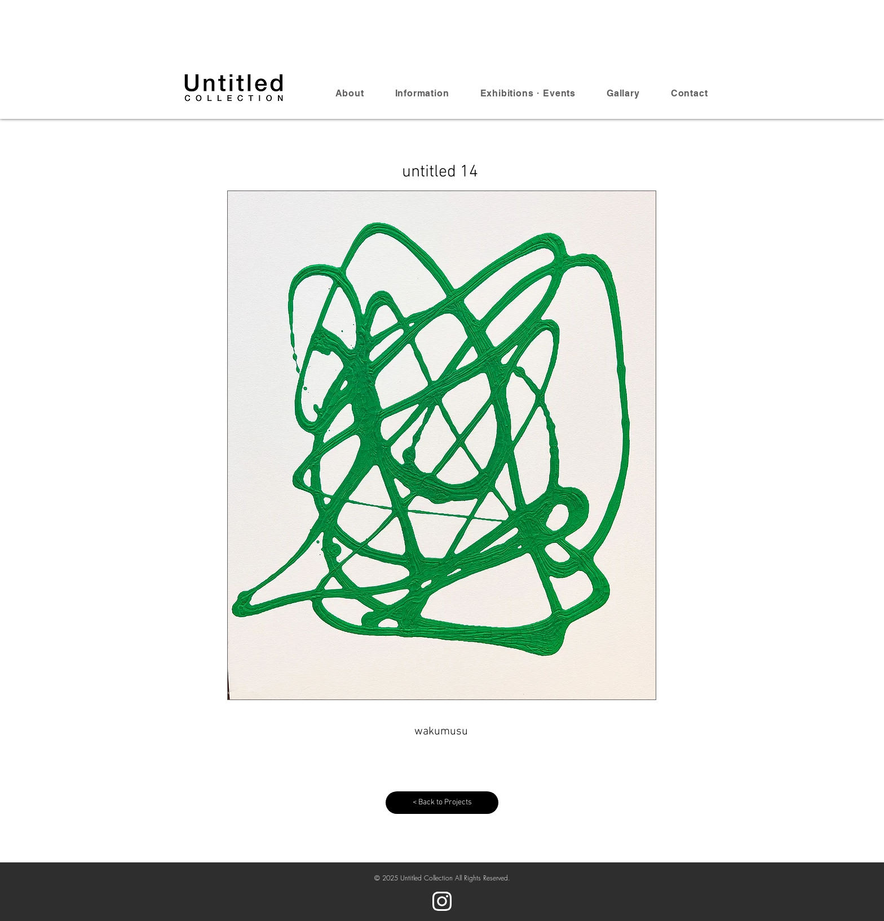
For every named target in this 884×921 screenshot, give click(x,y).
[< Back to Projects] (442, 802)
